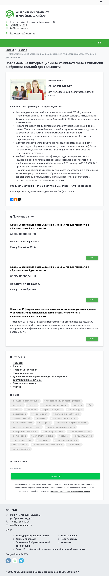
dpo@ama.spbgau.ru (19, 28)
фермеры (17, 405)
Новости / (15, 309)
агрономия (75, 445)
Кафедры (18, 386)
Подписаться (55, 476)
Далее (92, 257)
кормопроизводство (80, 431)
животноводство (21, 449)
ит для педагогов (83, 436)
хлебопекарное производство (48, 445)
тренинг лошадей (21, 418)
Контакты (66, 542)
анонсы (16, 409)
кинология (44, 440)
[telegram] (21, 560)
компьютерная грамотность (61, 427)
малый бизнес (20, 445)
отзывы (64, 436)
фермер (78, 405)
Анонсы (17, 366)
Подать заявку (69, 539)
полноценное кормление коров (71, 423)
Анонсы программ (26, 539)
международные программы (26, 427)
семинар (32, 409)
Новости (22, 50)
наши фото (44, 423)
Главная (10, 50)
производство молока (66, 440)
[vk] (8, 560)
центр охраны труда (53, 431)
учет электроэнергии (43, 436)
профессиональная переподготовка (63, 401)
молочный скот (40, 414)
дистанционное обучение (67, 414)
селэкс (33, 405)
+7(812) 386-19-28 (18, 25)
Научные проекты (23, 373)
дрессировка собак (22, 440)
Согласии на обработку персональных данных (70, 491)
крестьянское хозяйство (64, 418)
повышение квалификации (26, 401)
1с (90, 405)
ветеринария (19, 436)
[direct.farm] (14, 561)
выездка (41, 418)
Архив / (14, 224)
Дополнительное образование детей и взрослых (40, 376)
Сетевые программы (24, 383)
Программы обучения (25, 369)
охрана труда (75, 409)
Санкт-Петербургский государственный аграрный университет (51, 549)
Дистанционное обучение (27, 380)
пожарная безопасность (24, 431)
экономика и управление (55, 405)
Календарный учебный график (32, 535)
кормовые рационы (52, 409)
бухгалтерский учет (22, 423)
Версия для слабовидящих (22, 33)
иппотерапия (19, 414)
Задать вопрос (69, 535)
